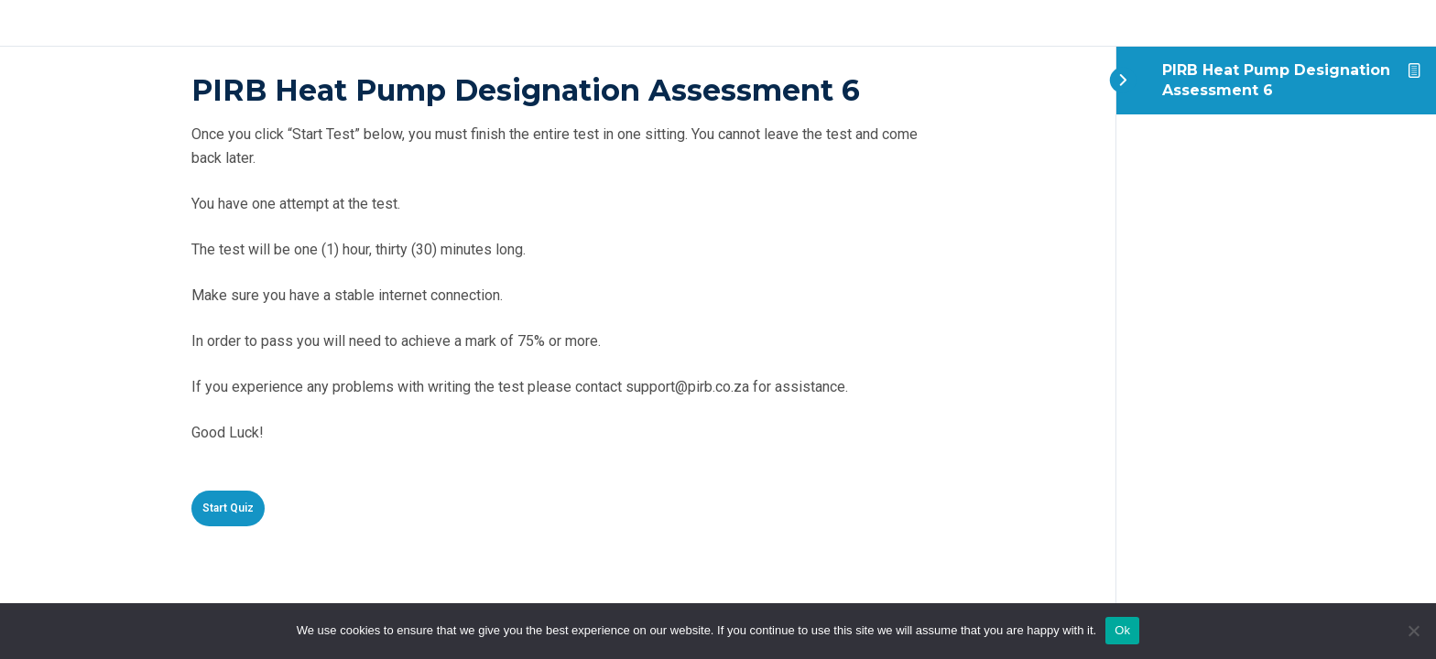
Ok (1122, 630)
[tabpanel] (557, 299)
